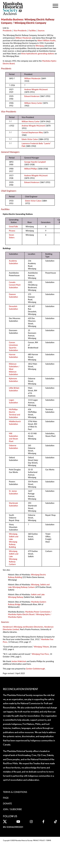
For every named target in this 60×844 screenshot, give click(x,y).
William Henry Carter (33, 103)
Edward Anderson (31, 96)
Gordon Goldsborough (35, 668)
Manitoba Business (12, 19)
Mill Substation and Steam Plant (13, 437)
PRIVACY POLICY (39, 840)
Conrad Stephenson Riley (32, 132)
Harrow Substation (13, 355)
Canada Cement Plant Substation (14, 285)
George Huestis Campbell (35, 162)
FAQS (6, 797)
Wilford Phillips (30, 168)
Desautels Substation (13, 307)
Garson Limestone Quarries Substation (13, 346)
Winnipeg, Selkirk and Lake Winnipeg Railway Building (13, 540)
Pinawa (12, 230)
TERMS (48, 840)
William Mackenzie (23, 38)
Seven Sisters (11, 236)
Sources (41, 30)
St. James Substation (13, 492)
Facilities (32, 30)
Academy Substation (13, 262)
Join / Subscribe (12, 809)
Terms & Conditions (15, 792)
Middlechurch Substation (15, 422)
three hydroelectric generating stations (37, 53)
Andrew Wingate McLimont (36, 89)
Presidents (7, 30)
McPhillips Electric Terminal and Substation (14, 413)
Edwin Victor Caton (30, 139)
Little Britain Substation (14, 389)
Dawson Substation (13, 295)
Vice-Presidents (20, 30)
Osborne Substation (13, 446)
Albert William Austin (46, 40)
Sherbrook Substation (13, 504)
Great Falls (13, 226)
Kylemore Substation (13, 379)
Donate (7, 803)
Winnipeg (40, 45)
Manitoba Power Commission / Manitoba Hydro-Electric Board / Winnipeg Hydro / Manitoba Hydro (29, 614)
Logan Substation (13, 401)
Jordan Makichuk (18, 661)
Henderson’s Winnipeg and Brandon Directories (23, 627)
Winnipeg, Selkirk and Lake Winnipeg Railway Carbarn (13, 558)
